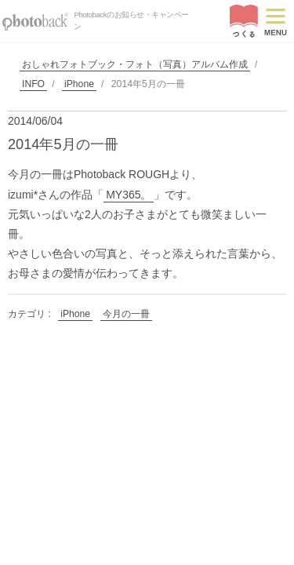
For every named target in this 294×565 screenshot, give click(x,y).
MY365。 (128, 194)
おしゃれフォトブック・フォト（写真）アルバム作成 (135, 64)
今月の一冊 (126, 313)
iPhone (79, 83)
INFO (33, 83)
